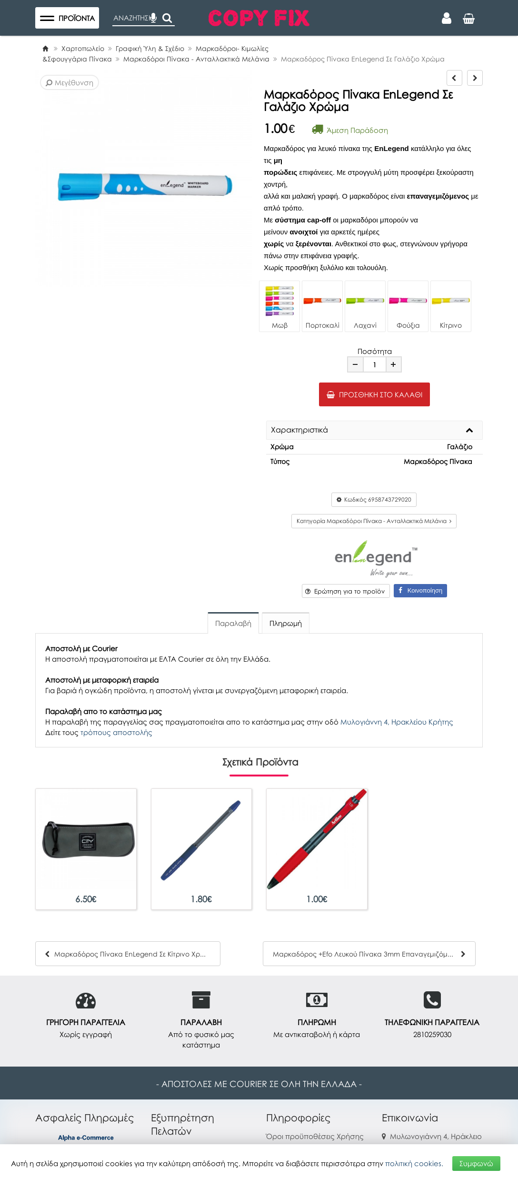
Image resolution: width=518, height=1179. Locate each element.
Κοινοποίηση (420, 590)
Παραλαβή (233, 623)
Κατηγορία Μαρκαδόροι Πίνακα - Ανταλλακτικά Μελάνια (374, 520)
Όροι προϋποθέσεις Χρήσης (315, 1136)
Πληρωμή (285, 623)
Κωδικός (374, 499)
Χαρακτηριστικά (299, 430)
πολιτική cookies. (414, 1163)
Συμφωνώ (476, 1163)
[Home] (45, 48)
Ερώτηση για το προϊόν (345, 591)
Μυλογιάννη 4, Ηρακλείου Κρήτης (396, 721)
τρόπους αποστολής (116, 732)
